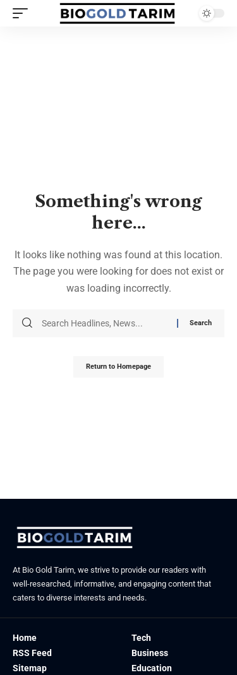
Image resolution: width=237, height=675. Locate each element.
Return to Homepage (118, 366)
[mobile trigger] (23, 13)
